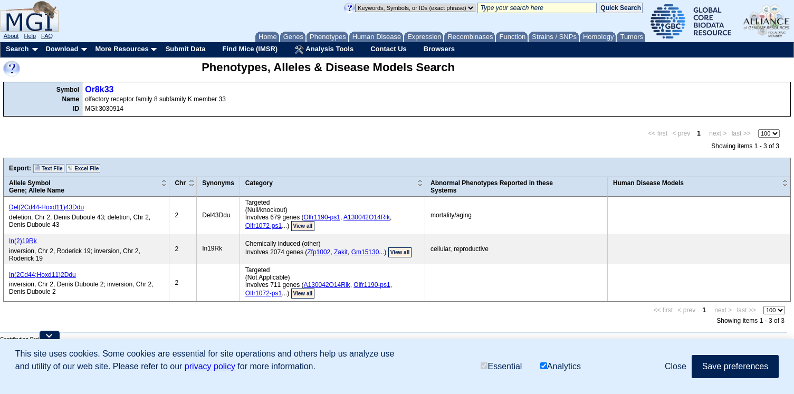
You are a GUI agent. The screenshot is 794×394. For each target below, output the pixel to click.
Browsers (439, 49)
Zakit (341, 252)
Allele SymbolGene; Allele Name (36, 186)
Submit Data (186, 49)
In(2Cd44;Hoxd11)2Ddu (42, 274)
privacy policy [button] (210, 366)
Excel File (83, 168)
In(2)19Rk (23, 241)
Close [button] (675, 366)
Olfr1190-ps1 (322, 217)
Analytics (560, 366)
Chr (180, 183)
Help (30, 36)
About (11, 36)
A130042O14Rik (366, 217)
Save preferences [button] (735, 366)
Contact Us (388, 49)
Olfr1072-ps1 (263, 225)
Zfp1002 (318, 252)
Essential (501, 366)
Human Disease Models (648, 183)
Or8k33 (99, 89)
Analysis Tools (323, 49)
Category (259, 183)
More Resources (121, 49)
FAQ (47, 36)
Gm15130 (365, 252)
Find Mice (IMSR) (250, 49)
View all (303, 226)
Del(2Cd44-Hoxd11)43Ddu (46, 207)
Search (17, 49)
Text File (49, 168)
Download (61, 49)
